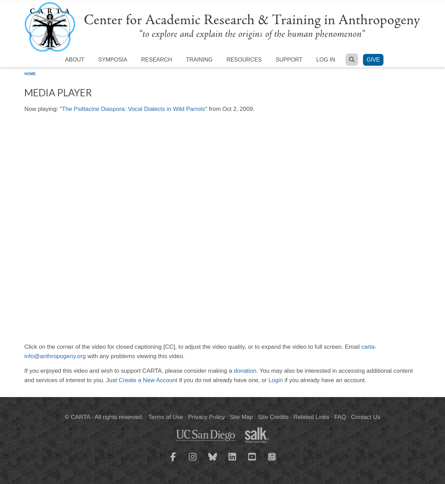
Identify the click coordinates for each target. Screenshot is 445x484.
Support (289, 60)
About (74, 60)
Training (199, 60)
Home (30, 74)
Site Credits (273, 417)
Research (156, 60)
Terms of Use (165, 417)
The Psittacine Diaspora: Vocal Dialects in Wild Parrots (133, 109)
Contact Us (365, 417)
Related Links (311, 417)
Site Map (241, 417)
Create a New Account (148, 380)
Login (275, 380)
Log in (325, 60)
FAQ (340, 417)
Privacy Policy (206, 417)
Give (373, 60)
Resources (243, 60)
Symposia (112, 60)
